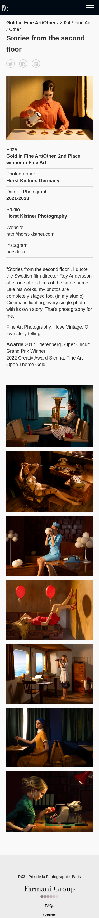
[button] (10, 63)
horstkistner (18, 252)
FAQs (49, 905)
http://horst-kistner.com (30, 234)
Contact (49, 915)
